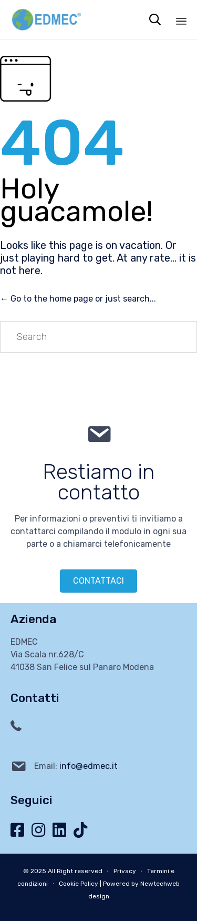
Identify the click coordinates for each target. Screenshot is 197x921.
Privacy (124, 871)
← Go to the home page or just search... (78, 299)
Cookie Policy (78, 883)
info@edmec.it (88, 766)
